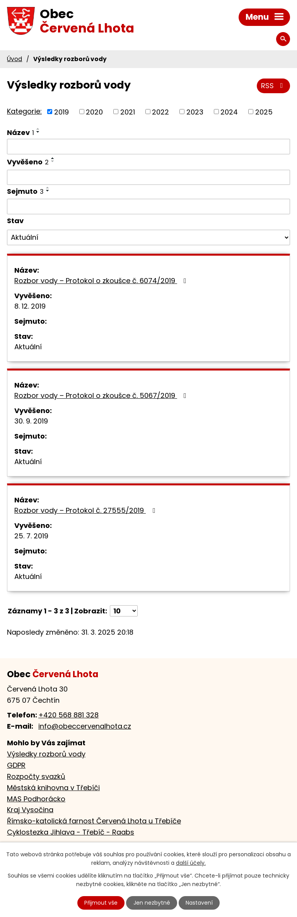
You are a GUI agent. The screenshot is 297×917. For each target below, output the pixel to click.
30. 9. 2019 (31, 421)
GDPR (16, 765)
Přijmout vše (101, 903)
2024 (229, 111)
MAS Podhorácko (36, 799)
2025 (264, 111)
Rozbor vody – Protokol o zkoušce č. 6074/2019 (101, 280)
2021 (127, 111)
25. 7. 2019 (31, 536)
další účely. (191, 863)
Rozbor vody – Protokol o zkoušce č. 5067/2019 (101, 395)
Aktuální (28, 347)
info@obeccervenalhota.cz (84, 726)
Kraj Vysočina (30, 810)
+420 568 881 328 (68, 715)
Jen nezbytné (151, 903)
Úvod (14, 59)
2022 (160, 111)
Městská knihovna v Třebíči (53, 787)
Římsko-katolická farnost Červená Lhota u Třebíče (94, 821)
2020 (94, 111)
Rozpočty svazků (36, 776)
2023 (194, 111)
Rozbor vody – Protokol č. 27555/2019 (86, 510)
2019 (61, 111)
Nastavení (199, 903)
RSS (273, 86)
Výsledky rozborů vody (46, 754)
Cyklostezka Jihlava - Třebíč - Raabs (70, 832)
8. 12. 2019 (30, 306)
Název (20, 132)
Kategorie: (24, 111)
